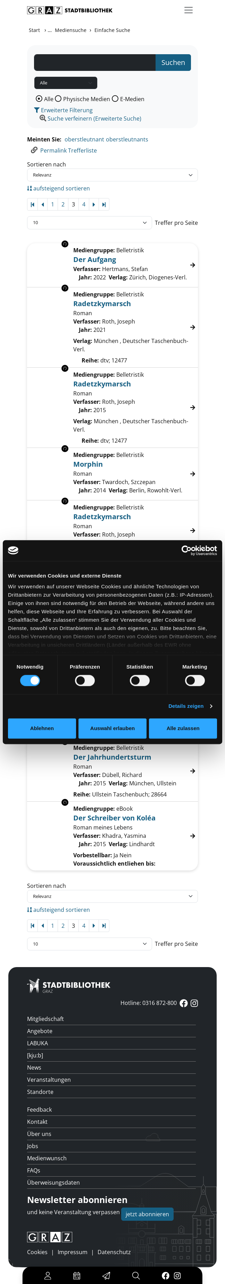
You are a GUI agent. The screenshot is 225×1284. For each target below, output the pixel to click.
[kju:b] (35, 1055)
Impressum (73, 1252)
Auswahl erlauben (112, 728)
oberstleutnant (84, 139)
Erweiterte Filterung (63, 110)
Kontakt (37, 1122)
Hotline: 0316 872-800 (148, 1003)
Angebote (39, 1031)
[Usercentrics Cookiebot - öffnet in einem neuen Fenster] (186, 550)
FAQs (33, 1170)
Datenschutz (114, 1252)
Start (34, 30)
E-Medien (132, 99)
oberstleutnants (127, 139)
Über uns (39, 1134)
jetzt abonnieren (147, 1214)
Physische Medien (86, 99)
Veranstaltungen (49, 1079)
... (50, 30)
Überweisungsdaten (53, 1182)
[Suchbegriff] (95, 62)
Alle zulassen (183, 728)
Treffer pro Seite (176, 223)
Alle (48, 99)
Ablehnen (42, 728)
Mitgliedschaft (45, 1019)
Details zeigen (185, 706)
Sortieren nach (46, 164)
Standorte (40, 1092)
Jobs (32, 1146)
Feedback (39, 1109)
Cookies (37, 1252)
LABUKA (37, 1043)
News (34, 1067)
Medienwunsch (47, 1158)
